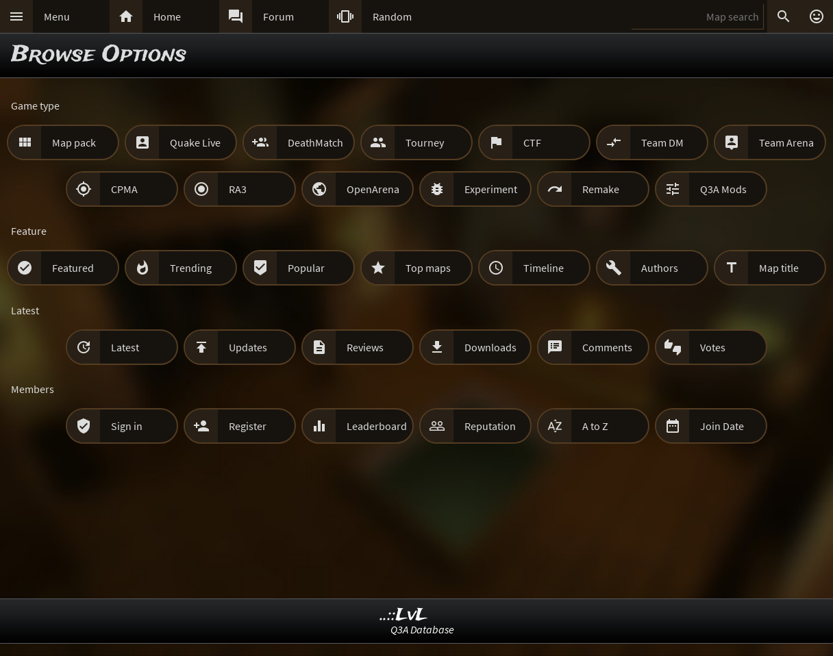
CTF (532, 142)
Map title (779, 268)
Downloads (490, 347)
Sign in (126, 426)
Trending (191, 268)
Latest (125, 347)
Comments (607, 347)
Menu (57, 16)
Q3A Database (422, 629)
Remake (600, 189)
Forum (278, 16)
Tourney (425, 142)
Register (247, 426)
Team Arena (786, 142)
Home (167, 16)
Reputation (490, 426)
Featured (73, 268)
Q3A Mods (723, 189)
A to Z (595, 426)
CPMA (124, 189)
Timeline (543, 268)
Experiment (490, 189)
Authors (659, 268)
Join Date (722, 426)
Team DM (662, 142)
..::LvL (404, 615)
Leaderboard (377, 426)
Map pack (74, 142)
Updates (248, 347)
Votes (712, 347)
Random (392, 16)
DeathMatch (315, 142)
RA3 (238, 189)
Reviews (365, 347)
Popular (306, 268)
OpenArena (373, 189)
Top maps (428, 268)
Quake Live (195, 142)
